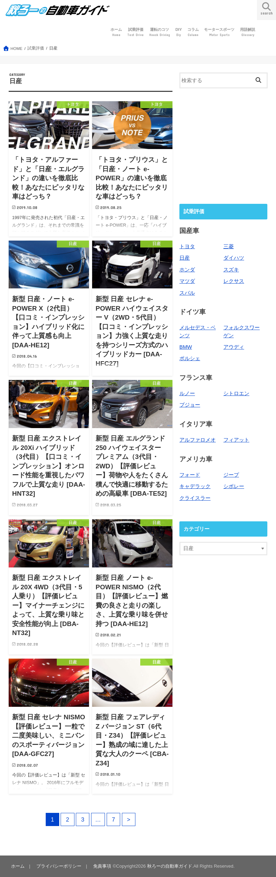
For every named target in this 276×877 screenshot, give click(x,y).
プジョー (189, 405)
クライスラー (195, 498)
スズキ (231, 269)
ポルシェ (189, 358)
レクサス (233, 281)
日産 (184, 258)
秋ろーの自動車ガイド (169, 866)
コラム (193, 32)
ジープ (231, 475)
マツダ (187, 281)
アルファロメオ (197, 440)
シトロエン (236, 393)
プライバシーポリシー (58, 866)
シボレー (233, 486)
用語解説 (247, 32)
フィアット (236, 440)
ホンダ (187, 269)
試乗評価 (135, 32)
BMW (185, 347)
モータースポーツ (219, 32)
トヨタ (187, 246)
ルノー (187, 393)
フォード (189, 475)
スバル (187, 293)
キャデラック (195, 486)
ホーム (116, 32)
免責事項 (102, 866)
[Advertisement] (223, 145)
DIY (178, 32)
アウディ (233, 347)
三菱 (228, 246)
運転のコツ (159, 32)
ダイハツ (233, 258)
